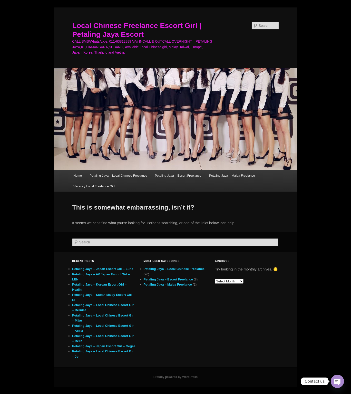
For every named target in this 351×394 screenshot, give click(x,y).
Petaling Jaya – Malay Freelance (232, 175)
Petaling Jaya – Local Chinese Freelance (118, 175)
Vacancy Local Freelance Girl (94, 186)
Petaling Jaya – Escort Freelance (178, 175)
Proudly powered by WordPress (175, 377)
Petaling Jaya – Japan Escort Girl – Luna (102, 269)
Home (77, 175)
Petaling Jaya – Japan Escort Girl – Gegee (103, 346)
